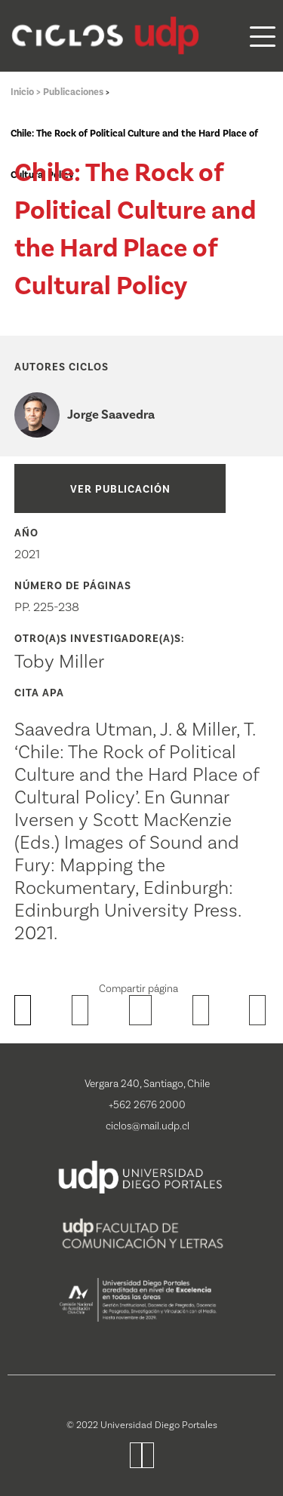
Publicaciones (74, 92)
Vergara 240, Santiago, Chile (147, 1084)
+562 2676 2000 (147, 1105)
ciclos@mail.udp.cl (147, 1126)
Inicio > (27, 92)
